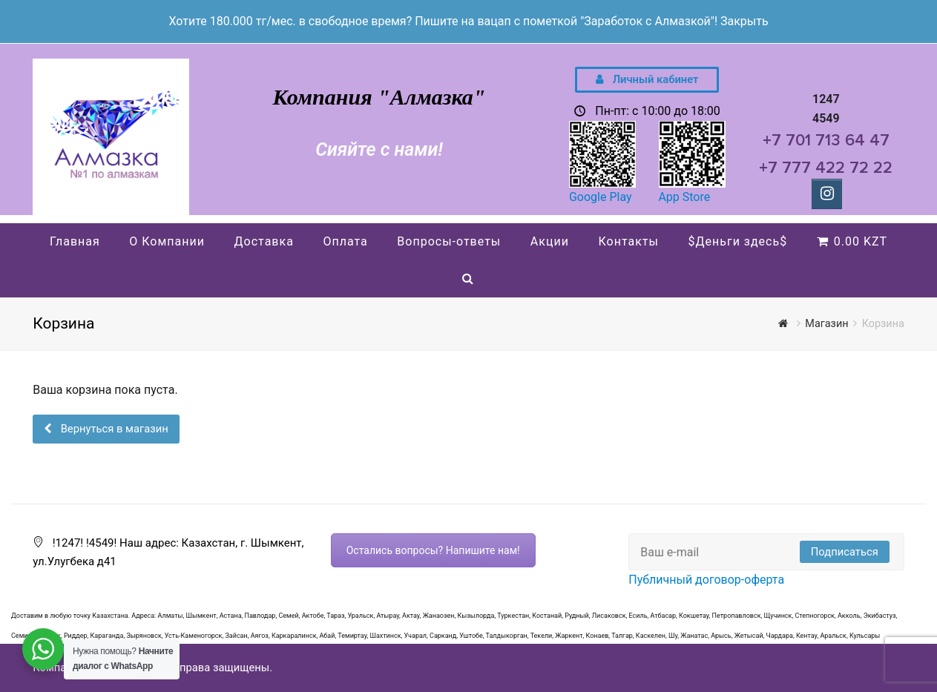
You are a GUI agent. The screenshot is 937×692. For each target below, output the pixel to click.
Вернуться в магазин (113, 428)
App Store (684, 197)
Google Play (600, 197)
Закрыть (744, 21)
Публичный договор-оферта (706, 580)
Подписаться (844, 551)
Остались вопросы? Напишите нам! (433, 550)
